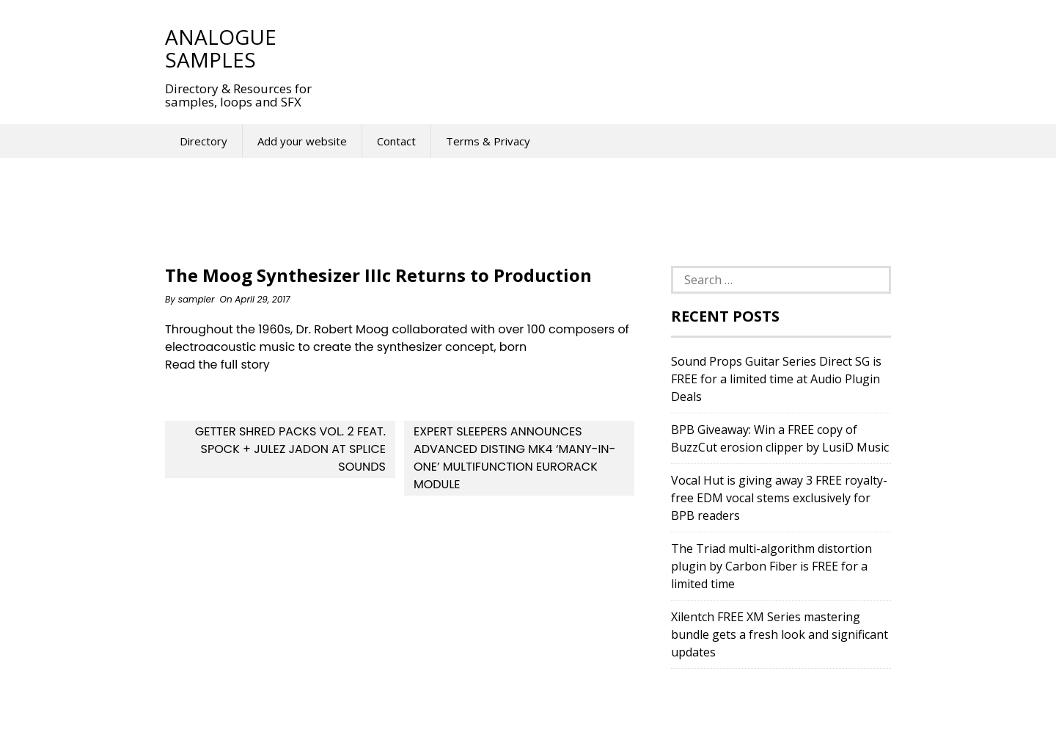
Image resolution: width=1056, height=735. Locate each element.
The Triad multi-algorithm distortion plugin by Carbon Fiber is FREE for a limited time (771, 566)
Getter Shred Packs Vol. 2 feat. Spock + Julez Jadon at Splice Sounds (290, 449)
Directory (203, 141)
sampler (196, 299)
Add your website (302, 141)
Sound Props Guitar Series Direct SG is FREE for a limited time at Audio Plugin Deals (776, 379)
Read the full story (217, 364)
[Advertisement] (601, 48)
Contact (396, 141)
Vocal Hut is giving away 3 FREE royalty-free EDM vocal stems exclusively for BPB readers (779, 498)
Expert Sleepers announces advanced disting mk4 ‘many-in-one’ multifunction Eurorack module (514, 458)
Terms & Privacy (488, 141)
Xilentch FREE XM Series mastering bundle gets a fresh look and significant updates (779, 634)
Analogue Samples (220, 48)
